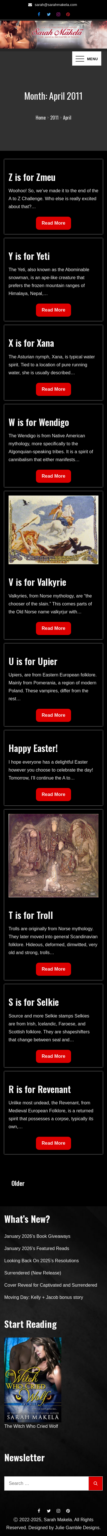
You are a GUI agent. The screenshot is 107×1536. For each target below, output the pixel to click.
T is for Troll (31, 914)
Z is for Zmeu (32, 176)
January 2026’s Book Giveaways (37, 1236)
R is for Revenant (40, 1089)
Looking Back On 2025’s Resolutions (41, 1260)
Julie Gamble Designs (77, 1527)
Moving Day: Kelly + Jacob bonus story (43, 1297)
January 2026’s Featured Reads (36, 1248)
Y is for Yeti (29, 255)
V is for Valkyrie (37, 581)
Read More (53, 224)
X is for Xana (31, 342)
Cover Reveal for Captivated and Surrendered (50, 1285)
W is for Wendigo (39, 422)
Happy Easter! (33, 748)
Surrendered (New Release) (32, 1272)
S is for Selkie (34, 1001)
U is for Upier (33, 661)
